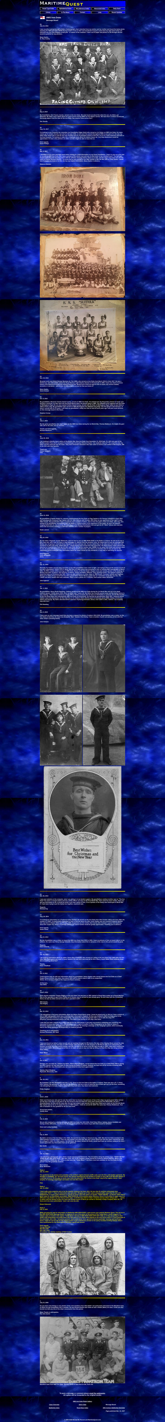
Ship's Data (82, 1404)
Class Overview (54, 1404)
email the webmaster (97, 1393)
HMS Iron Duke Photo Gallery (82, 1401)
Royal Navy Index (82, 1408)
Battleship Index (54, 1408)
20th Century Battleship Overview (114, 1408)
